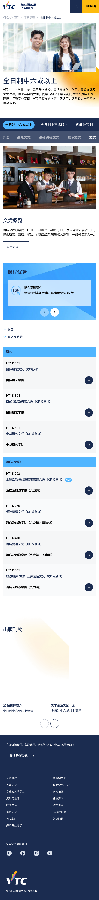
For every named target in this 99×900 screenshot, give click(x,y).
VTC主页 (11, 818)
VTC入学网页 (11, 17)
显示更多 (16, 247)
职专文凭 (74, 137)
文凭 (92, 137)
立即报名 (90, 6)
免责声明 (58, 798)
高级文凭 (24, 137)
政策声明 (58, 805)
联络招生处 (59, 778)
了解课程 (29, 17)
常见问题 (58, 818)
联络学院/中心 (61, 784)
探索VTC (11, 811)
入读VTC (11, 784)
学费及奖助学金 (15, 791)
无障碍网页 (59, 811)
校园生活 (11, 805)
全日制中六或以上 (18, 125)
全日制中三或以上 (54, 125)
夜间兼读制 (84, 125)
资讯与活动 (12, 798)
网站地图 (58, 791)
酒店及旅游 (13, 337)
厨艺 (8, 329)
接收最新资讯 (22, 756)
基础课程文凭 (49, 137)
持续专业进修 (14, 825)
